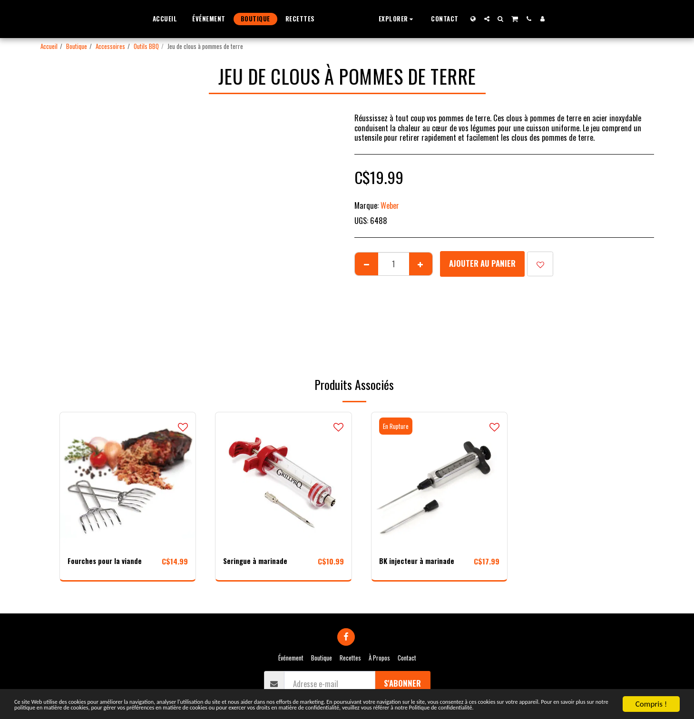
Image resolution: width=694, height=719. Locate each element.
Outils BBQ (146, 46)
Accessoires (110, 46)
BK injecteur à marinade (418, 561)
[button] (415, 18)
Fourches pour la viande (107, 561)
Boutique (76, 46)
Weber (390, 205)
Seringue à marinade (256, 561)
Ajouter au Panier (482, 263)
